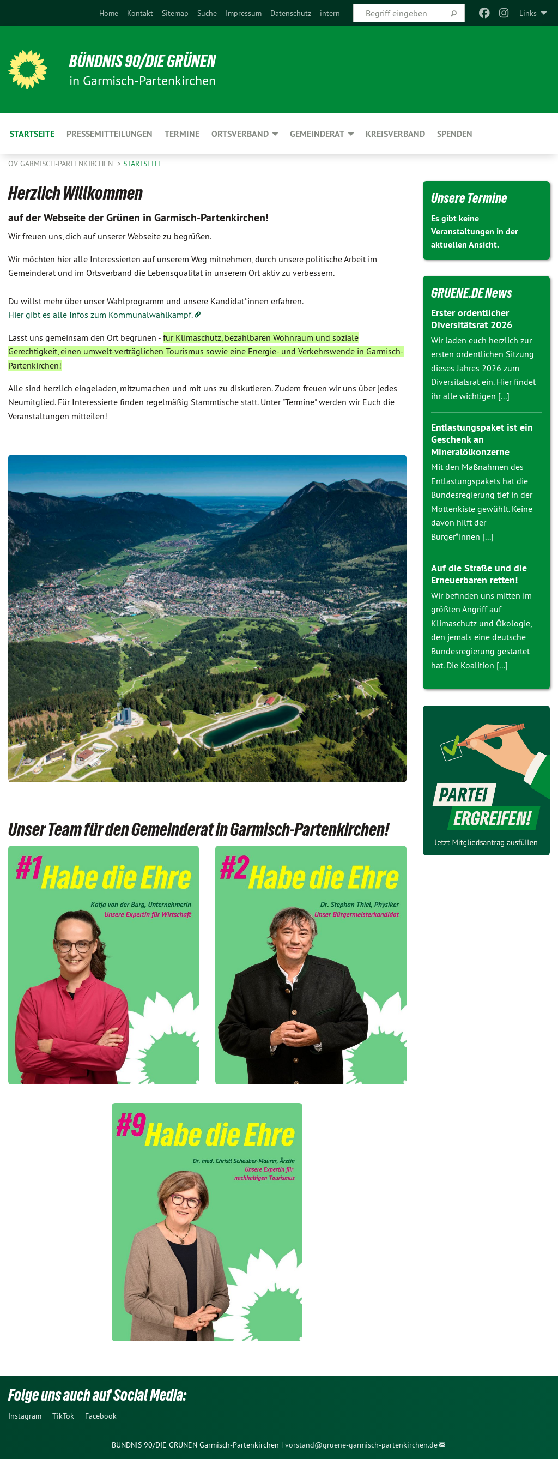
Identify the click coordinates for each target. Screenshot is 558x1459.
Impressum (244, 13)
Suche (207, 13)
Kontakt (140, 13)
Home (108, 13)
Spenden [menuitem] (454, 134)
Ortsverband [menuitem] (240, 134)
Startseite (142, 163)
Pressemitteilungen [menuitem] (109, 134)
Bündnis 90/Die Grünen (142, 61)
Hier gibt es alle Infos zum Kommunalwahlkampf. (100, 314)
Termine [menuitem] (182, 134)
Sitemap (175, 13)
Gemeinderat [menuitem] (317, 134)
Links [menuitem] (528, 13)
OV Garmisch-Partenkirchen (61, 163)
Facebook (101, 1416)
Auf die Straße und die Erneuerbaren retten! (479, 574)
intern (330, 13)
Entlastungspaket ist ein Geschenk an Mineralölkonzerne (482, 439)
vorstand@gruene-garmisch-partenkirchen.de (361, 1445)
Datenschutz (290, 13)
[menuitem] (108, 13)
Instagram (24, 1416)
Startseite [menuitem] (32, 134)
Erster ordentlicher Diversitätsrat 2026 (471, 318)
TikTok (63, 1416)
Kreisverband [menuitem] (395, 134)
